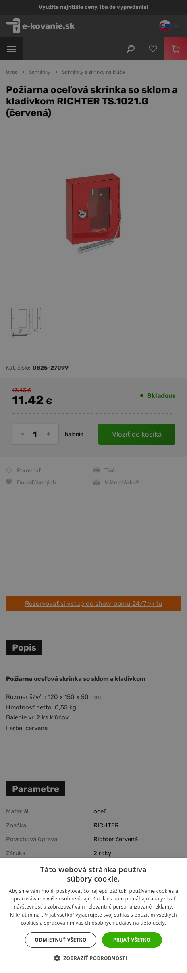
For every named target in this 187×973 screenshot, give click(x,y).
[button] (93, 958)
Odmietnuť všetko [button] (60, 939)
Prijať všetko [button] (132, 939)
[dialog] (93, 486)
